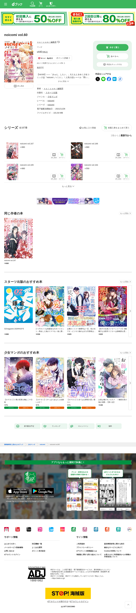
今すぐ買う (114, 47)
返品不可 (40, 67)
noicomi (51, 101)
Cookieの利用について (112, 551)
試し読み (20, 86)
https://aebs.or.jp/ (58, 578)
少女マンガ (52, 97)
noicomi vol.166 (91, 144)
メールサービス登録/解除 (13, 547)
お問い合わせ (9, 551)
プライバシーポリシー (84, 547)
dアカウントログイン (12, 555)
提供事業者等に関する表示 (114, 544)
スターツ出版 (51, 92)
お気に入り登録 (89, 128)
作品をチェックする (114, 64)
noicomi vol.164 (91, 165)
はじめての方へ (10, 544)
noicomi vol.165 (27, 165)
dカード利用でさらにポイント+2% (50, 63)
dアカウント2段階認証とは (86, 551)
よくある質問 (37, 547)
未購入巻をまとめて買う (118, 128)
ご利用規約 (80, 544)
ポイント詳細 (62, 58)
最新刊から (126, 135)
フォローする (58, 42)
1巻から (115, 135)
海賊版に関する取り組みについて (89, 555)
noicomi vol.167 (27, 144)
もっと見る (124, 213)
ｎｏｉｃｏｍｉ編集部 (47, 42)
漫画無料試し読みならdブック (13, 444)
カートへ (114, 56)
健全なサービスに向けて (113, 547)
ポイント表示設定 (38, 551)
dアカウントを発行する (57, 601)
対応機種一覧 (37, 544)
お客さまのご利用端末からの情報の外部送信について (117, 556)
